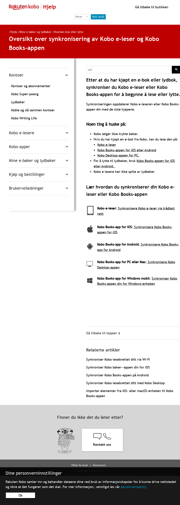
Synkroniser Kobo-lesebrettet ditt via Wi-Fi (118, 359)
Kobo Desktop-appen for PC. (118, 155)
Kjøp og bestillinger (27, 174)
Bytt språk (98, 16)
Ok (21, 495)
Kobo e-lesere (21, 132)
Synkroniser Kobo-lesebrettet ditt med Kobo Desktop (125, 383)
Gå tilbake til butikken (151, 7)
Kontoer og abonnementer (30, 86)
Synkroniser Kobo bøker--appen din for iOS (118, 367)
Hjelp (13, 32)
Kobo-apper (19, 146)
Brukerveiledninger (26, 188)
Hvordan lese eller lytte (68, 32)
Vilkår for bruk (79, 465)
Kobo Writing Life (24, 118)
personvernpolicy (133, 487)
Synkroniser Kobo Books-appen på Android (117, 375)
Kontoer (16, 75)
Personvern (99, 465)
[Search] (129, 69)
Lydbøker (18, 102)
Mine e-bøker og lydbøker (35, 32)
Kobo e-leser (106, 145)
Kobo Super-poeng (24, 94)
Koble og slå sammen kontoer (33, 110)
